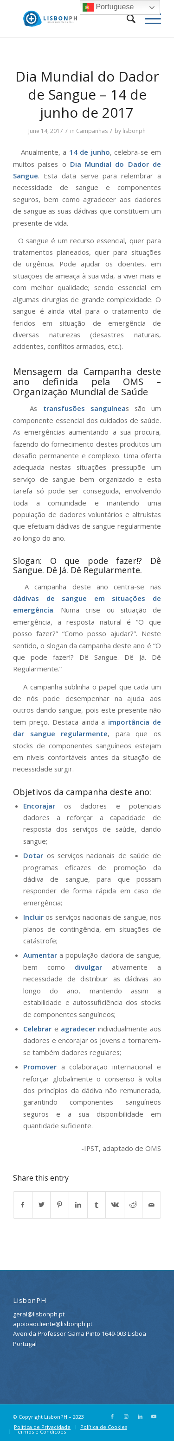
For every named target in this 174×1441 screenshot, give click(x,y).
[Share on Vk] (115, 1205)
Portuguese (108, 7)
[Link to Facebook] (112, 1416)
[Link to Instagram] (126, 1416)
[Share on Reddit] (133, 1205)
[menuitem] (126, 18)
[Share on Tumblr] (97, 1205)
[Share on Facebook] (22, 1205)
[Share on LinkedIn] (78, 1205)
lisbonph (134, 131)
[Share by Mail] (151, 1205)
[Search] (126, 18)
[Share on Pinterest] (60, 1205)
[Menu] (148, 18)
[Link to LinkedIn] (140, 1416)
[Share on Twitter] (41, 1205)
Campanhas (92, 131)
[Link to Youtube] (154, 1416)
